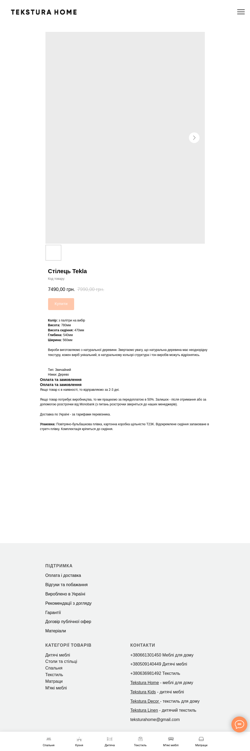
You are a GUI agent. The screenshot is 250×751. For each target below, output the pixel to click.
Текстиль (54, 674)
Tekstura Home (144, 682)
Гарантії (53, 612)
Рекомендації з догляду (68, 603)
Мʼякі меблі (56, 688)
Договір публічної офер (68, 621)
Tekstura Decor (144, 701)
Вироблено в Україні (65, 594)
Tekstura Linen (144, 710)
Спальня (53, 668)
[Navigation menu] (241, 12)
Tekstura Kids (143, 692)
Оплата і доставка (63, 575)
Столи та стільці (61, 661)
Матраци (54, 681)
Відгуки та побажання (66, 584)
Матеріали (55, 631)
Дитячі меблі (57, 655)
